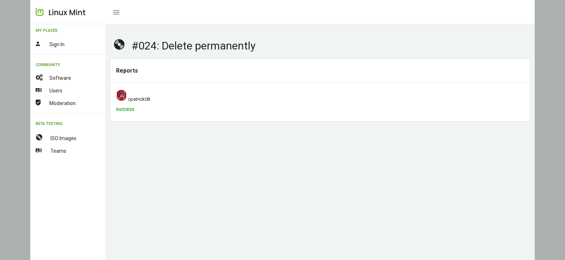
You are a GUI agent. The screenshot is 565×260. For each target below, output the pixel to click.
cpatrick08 (139, 99)
